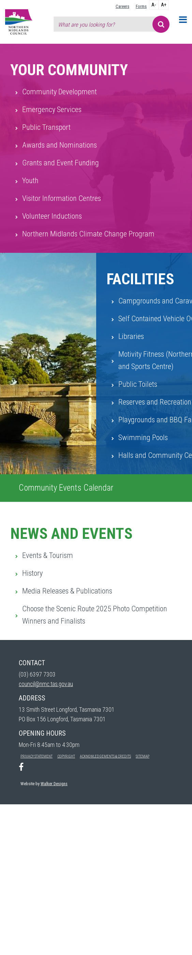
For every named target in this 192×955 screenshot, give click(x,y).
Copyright (66, 756)
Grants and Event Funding (60, 162)
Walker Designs (54, 783)
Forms (141, 6)
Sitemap (142, 756)
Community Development (59, 91)
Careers (122, 6)
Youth (30, 180)
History (32, 573)
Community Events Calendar (66, 488)
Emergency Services (52, 109)
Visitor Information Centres (61, 198)
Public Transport (46, 127)
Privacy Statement (36, 756)
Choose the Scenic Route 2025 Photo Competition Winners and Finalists (94, 614)
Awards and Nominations (59, 144)
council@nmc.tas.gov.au (46, 684)
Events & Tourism (47, 555)
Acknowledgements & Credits (105, 756)
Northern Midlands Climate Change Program (88, 233)
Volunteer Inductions (52, 216)
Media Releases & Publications (67, 590)
